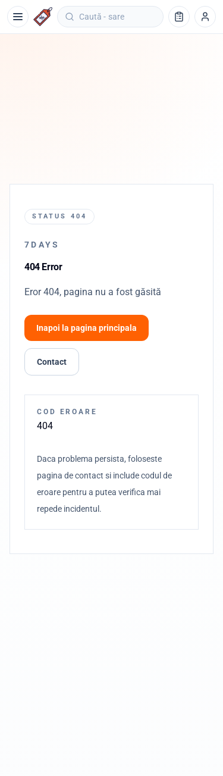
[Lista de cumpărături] (179, 16)
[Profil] (205, 16)
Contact (52, 362)
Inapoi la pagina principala (86, 328)
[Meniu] (18, 16)
